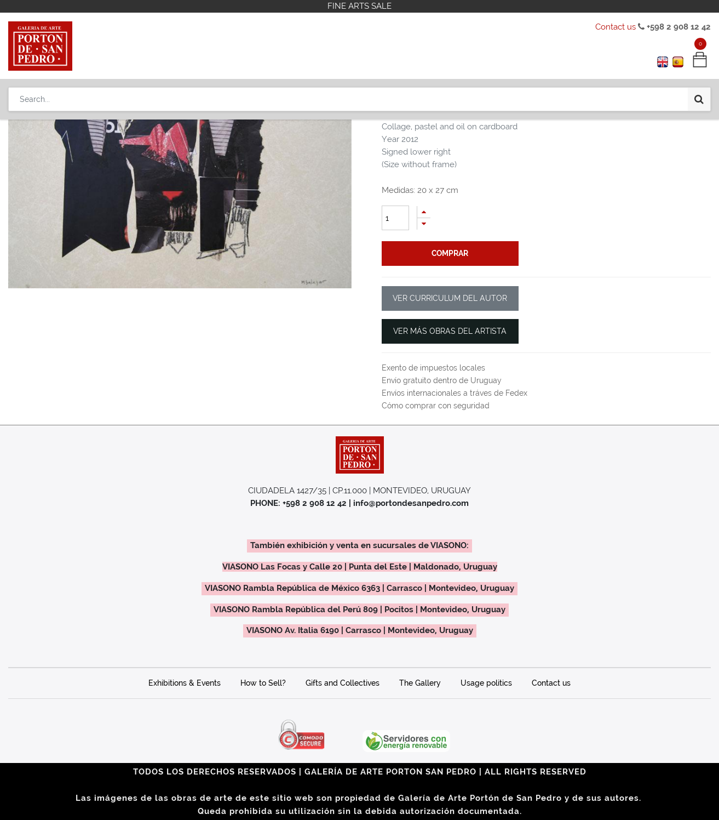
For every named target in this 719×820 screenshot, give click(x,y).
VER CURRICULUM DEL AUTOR (450, 298)
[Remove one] (423, 224)
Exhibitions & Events (184, 683)
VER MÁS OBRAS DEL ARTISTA (450, 331)
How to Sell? (263, 683)
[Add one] (423, 212)
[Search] (699, 99)
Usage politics (486, 683)
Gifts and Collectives (342, 683)
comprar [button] (450, 253)
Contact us (615, 27)
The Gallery (420, 683)
